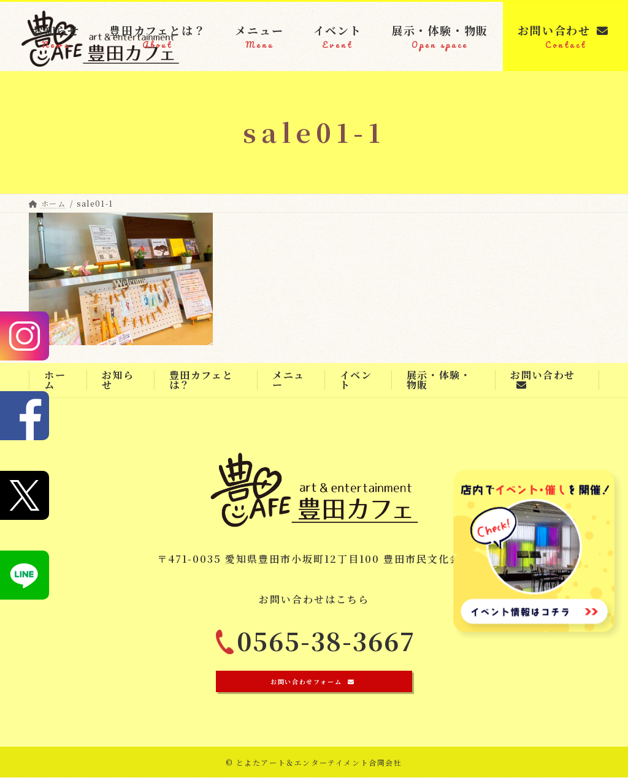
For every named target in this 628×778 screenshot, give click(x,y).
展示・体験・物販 (439, 380)
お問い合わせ (542, 379)
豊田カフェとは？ (201, 380)
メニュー (288, 380)
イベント (356, 380)
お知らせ (118, 380)
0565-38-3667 (326, 647)
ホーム (55, 380)
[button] (314, 682)
